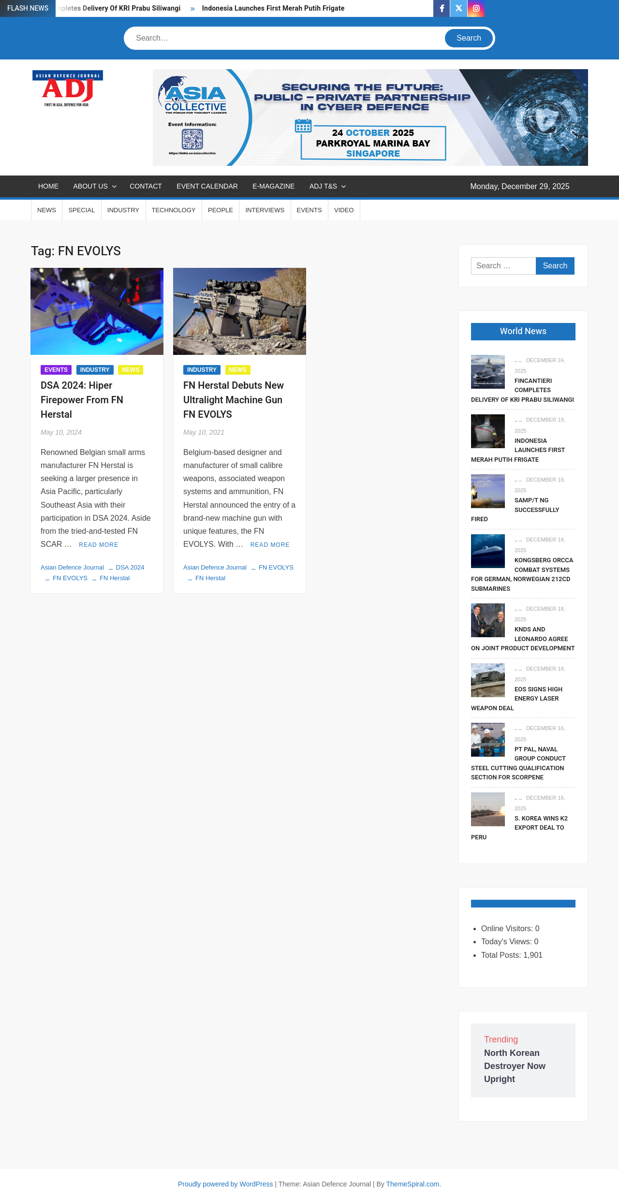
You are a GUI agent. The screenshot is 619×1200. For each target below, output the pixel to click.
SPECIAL (81, 210)
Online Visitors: (508, 928)
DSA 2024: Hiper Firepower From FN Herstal (82, 400)
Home (48, 186)
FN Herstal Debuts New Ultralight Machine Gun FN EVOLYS (233, 400)
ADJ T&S (323, 186)
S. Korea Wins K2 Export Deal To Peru (519, 828)
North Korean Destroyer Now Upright (514, 1066)
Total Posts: (502, 955)
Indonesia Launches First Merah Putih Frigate (274, 8)
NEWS (46, 210)
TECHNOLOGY (174, 210)
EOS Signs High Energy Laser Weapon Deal (516, 699)
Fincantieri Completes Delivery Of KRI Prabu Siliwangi (96, 8)
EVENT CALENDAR (207, 186)
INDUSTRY (123, 210)
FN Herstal (115, 578)
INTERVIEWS (264, 210)
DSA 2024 (130, 567)
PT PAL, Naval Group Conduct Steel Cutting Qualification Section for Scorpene (518, 763)
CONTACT (146, 186)
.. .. (518, 360)
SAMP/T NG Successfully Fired (515, 510)
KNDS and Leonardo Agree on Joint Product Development (523, 639)
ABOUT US (90, 186)
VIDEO (344, 210)
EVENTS (309, 210)
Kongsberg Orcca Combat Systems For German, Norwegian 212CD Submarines (522, 574)
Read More (98, 544)
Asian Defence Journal (72, 567)
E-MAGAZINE (273, 186)
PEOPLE (220, 210)
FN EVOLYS (70, 578)
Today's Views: (507, 941)
